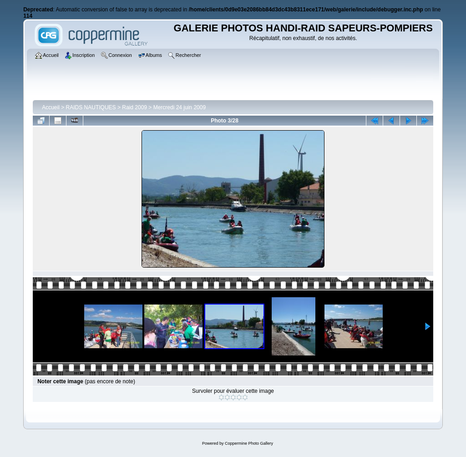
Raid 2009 (134, 107)
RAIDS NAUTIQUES (91, 107)
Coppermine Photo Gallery (249, 443)
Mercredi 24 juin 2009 (179, 107)
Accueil (51, 107)
